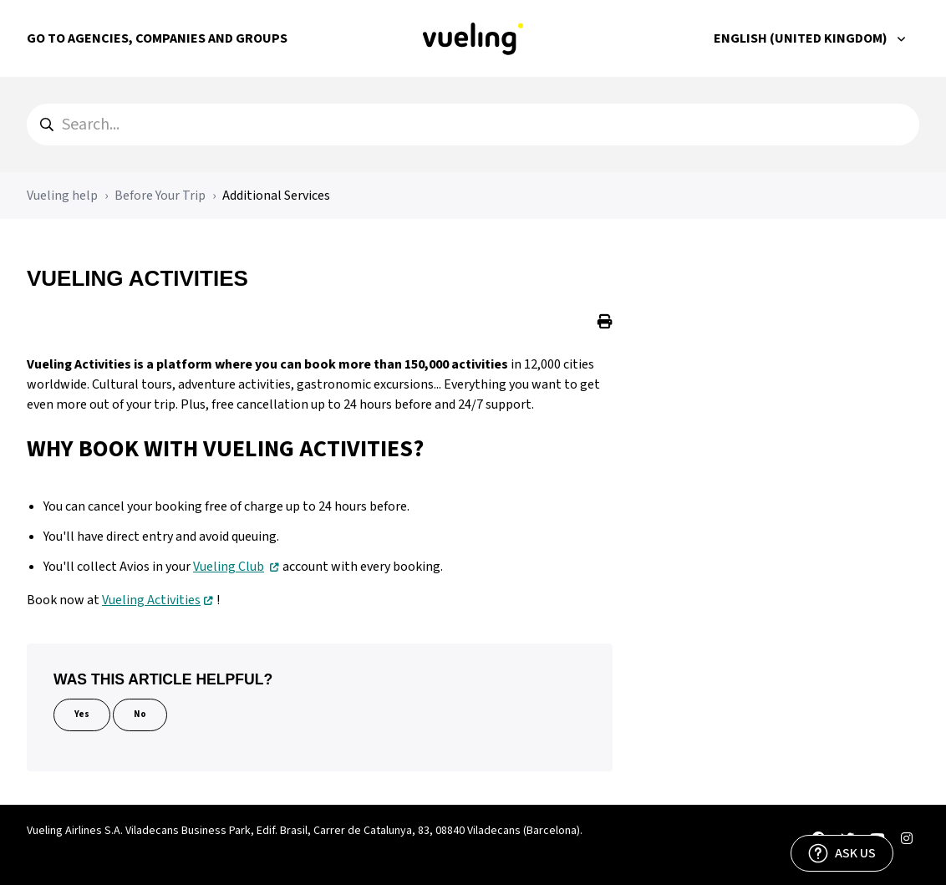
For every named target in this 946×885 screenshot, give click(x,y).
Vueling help (62, 195)
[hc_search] (473, 124)
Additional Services (276, 195)
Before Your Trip (160, 195)
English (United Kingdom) (802, 38)
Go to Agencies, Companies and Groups (157, 38)
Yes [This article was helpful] (81, 714)
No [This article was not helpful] (140, 714)
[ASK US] (842, 853)
